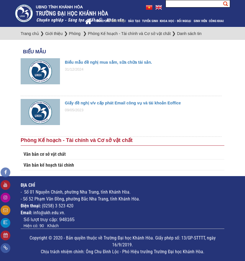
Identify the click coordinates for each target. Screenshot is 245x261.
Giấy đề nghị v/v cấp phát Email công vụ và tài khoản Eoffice (123, 103)
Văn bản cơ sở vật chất (45, 154)
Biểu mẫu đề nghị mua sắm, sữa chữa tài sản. (108, 62)
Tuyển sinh (150, 21)
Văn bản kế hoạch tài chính (49, 165)
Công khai (217, 21)
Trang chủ (102, 21)
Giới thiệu (119, 21)
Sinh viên (200, 21)
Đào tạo (134, 21)
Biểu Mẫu (34, 51)
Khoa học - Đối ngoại (176, 21)
